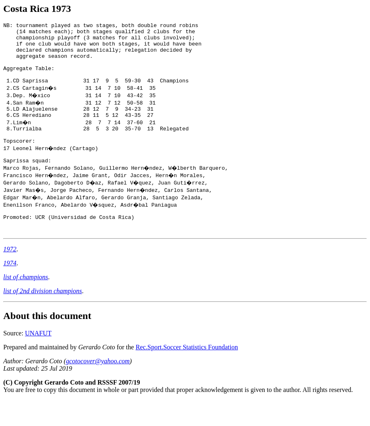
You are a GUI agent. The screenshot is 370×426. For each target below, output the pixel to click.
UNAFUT (38, 358)
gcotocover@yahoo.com (98, 386)
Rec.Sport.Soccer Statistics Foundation (187, 372)
